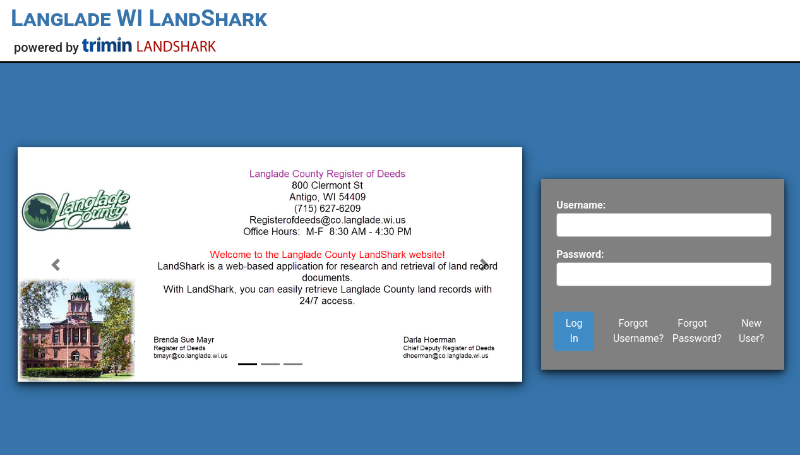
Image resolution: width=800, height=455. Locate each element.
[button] (55, 264)
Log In (574, 330)
